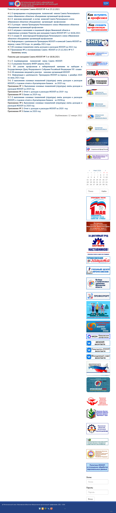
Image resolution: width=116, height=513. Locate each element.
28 (91, 174)
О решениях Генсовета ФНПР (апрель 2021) (30, 63)
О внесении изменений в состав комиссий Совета (33, 19)
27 (88, 174)
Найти (104, 191)
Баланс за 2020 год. (33, 111)
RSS (111, 511)
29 (94, 174)
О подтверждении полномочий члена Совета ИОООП (36, 61)
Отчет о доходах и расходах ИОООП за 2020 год (46, 108)
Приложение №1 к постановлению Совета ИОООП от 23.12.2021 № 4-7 (42, 50)
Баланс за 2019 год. (33, 94)
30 (97, 174)
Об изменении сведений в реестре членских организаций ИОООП (40, 72)
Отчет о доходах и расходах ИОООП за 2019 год (46, 91)
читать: (24, 52)
